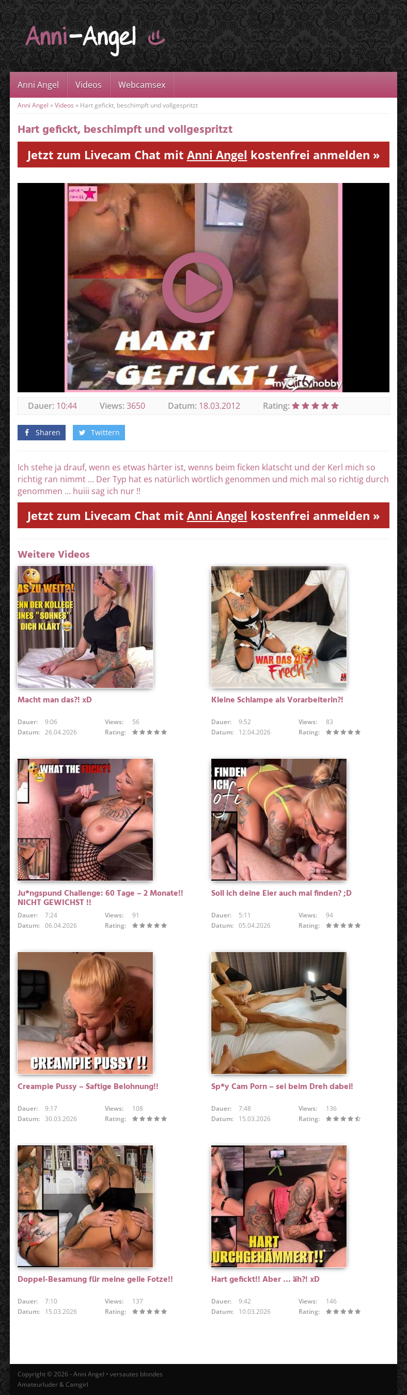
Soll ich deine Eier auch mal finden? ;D (281, 893)
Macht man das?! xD (55, 700)
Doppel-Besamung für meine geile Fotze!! (95, 1279)
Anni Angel (38, 84)
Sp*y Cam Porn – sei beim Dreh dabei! (282, 1087)
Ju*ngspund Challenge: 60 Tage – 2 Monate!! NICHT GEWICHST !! (100, 898)
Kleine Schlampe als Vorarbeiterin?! (277, 700)
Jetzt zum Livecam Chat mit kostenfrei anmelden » (203, 154)
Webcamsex (141, 84)
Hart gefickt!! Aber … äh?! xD (265, 1279)
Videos (88, 84)
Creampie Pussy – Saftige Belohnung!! (88, 1087)
